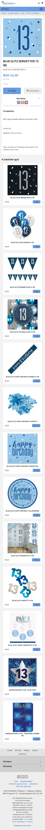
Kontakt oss (22, 754)
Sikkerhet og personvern (18, 784)
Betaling (26, 750)
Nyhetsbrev (33, 784)
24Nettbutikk (27, 826)
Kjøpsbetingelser (26, 781)
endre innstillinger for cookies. (22, 822)
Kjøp (12, 91)
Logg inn (35, 750)
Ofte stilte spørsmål (23, 786)
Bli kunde (18, 750)
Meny (5, 9)
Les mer (27, 819)
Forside (4, 13)
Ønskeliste (33, 91)
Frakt (16, 781)
